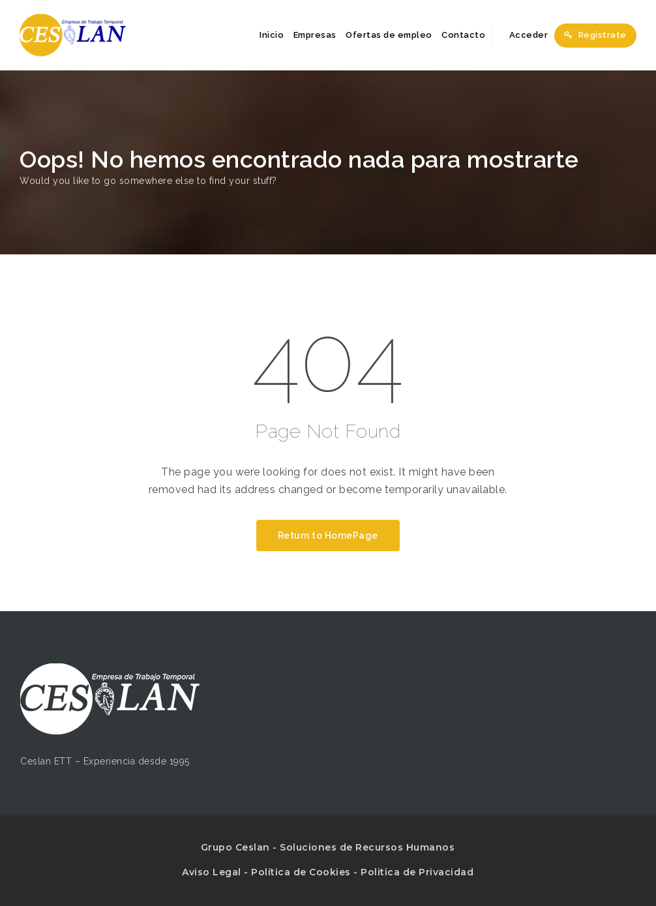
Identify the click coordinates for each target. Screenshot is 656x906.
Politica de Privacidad (417, 872)
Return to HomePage (328, 535)
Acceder (521, 35)
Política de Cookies (301, 872)
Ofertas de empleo (389, 35)
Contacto (463, 35)
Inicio (272, 35)
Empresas (314, 35)
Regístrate (595, 35)
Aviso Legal (211, 872)
